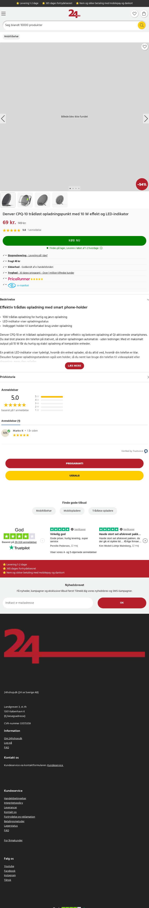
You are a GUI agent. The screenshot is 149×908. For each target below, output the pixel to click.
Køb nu (74, 240)
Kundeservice (55, 765)
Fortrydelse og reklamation (19, 817)
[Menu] (3, 13)
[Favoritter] (134, 13)
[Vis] (148, 377)
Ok (122, 603)
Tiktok (7, 880)
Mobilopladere (72, 511)
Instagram (10, 875)
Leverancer (10, 807)
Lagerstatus (11, 826)
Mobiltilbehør (11, 37)
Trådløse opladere (102, 511)
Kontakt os (10, 812)
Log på (8, 743)
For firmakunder (13, 840)
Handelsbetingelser (15, 798)
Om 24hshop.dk (13, 738)
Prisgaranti (74, 463)
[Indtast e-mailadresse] (48, 603)
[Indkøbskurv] (144, 13)
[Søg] (75, 25)
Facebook (9, 871)
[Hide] (148, 299)
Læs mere (74, 366)
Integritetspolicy (13, 803)
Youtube (9, 866)
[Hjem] (74, 13)
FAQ (6, 747)
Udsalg (74, 476)
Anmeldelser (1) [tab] (10, 421)
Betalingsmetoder (14, 821)
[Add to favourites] (145, 47)
